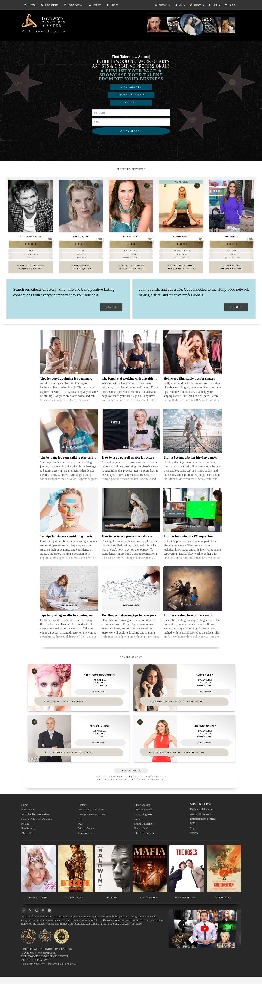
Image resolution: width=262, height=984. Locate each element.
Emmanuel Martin (30, 236)
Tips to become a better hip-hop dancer (190, 465)
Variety (194, 839)
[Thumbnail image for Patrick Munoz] (79, 745)
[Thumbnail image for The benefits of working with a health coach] (131, 359)
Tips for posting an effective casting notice (68, 623)
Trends (195, 5)
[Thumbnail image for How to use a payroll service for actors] (131, 438)
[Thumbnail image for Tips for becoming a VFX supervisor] (192, 517)
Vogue (193, 835)
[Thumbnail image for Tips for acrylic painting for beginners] (69, 359)
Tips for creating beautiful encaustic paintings (195, 623)
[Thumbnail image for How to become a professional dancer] (131, 517)
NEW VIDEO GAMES (149, 904)
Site (179, 5)
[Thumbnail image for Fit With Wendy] (181, 206)
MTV (193, 830)
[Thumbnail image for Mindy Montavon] (131, 206)
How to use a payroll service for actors (128, 465)
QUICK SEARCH (131, 131)
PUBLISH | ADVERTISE (131, 94)
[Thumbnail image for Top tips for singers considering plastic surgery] (69, 517)
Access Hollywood (201, 820)
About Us (26, 839)
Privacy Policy (86, 835)
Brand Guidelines (144, 830)
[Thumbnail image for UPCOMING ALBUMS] (38, 875)
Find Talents (49, 5)
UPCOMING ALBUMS (37, 904)
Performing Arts (143, 821)
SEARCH (111, 315)
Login (230, 5)
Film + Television (144, 839)
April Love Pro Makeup (99, 682)
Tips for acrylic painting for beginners (66, 386)
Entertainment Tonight (202, 825)
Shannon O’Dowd (205, 733)
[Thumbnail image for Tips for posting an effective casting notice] (69, 596)
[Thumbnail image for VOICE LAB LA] (184, 695)
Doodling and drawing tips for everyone (129, 623)
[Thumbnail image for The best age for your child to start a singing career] (69, 438)
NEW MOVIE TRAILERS (186, 904)
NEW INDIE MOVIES (74, 904)
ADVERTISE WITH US (131, 778)
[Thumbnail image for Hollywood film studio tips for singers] (192, 359)
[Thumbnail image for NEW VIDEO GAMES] (150, 875)
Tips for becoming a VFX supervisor (188, 544)
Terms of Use (85, 839)
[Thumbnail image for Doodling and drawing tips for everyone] (131, 596)
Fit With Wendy (181, 236)
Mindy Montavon (130, 236)
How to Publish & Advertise (37, 825)
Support (161, 5)
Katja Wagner (81, 236)
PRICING (131, 102)
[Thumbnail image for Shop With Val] (231, 206)
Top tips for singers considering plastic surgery (72, 544)
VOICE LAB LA (204, 682)
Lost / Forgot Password (91, 816)
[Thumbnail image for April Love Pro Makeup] (79, 695)
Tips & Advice (73, 5)
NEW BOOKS (111, 904)
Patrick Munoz (99, 733)
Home (29, 5)
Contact (82, 811)
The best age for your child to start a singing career (75, 465)
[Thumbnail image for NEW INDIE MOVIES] (75, 875)
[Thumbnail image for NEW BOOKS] (112, 875)
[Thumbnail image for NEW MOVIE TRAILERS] (186, 875)
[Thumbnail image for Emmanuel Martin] (30, 206)
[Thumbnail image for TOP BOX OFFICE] (224, 875)
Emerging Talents (144, 816)
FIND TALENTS (131, 86)
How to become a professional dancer (127, 544)
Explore (95, 5)
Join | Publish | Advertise (35, 821)
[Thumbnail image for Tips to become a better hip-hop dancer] (192, 438)
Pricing (112, 5)
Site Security (28, 835)
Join (213, 5)
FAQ (80, 830)
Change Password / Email (92, 821)
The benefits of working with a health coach (131, 386)
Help (80, 825)
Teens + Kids (141, 835)
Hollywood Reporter (201, 816)
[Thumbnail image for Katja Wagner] (80, 206)
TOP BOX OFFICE (223, 904)
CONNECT (236, 315)
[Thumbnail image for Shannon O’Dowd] (184, 745)
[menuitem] (29, 5)
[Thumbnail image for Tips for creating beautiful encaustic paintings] (192, 596)
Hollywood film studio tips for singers (189, 386)
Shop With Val (231, 236)
